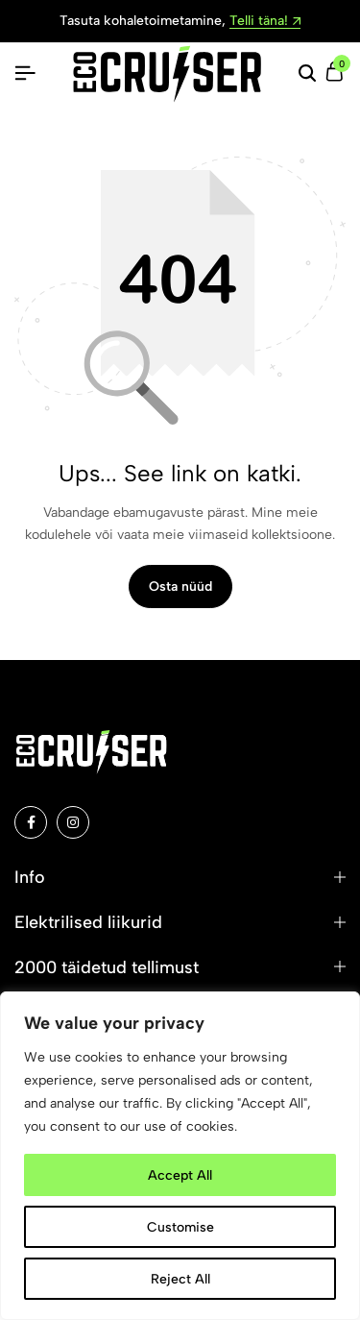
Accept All (180, 1174)
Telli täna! (264, 21)
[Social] (30, 822)
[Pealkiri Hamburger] (25, 73)
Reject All (180, 1278)
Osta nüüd (180, 586)
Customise (180, 1226)
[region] (180, 1155)
